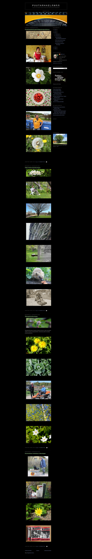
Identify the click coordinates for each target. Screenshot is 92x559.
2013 (55, 31)
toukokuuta (57, 35)
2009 (55, 48)
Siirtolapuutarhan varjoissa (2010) (59, 113)
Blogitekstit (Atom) (30, 552)
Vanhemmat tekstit (47, 550)
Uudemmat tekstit (28, 550)
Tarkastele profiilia (57, 63)
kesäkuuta (57, 34)
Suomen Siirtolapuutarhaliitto (58, 101)
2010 (55, 47)
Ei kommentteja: (41, 310)
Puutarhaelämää (46, 5)
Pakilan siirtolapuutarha (57, 94)
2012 (55, 32)
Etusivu (37, 550)
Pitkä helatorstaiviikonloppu (32, 167)
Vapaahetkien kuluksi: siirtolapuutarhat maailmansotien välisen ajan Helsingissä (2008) (59, 111)
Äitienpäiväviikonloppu (31, 316)
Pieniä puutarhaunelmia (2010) (58, 115)
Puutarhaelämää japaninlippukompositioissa (37, 29)
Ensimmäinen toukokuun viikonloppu (35, 453)
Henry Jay (62, 54)
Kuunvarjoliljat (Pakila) (57, 90)
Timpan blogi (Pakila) (57, 89)
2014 (55, 29)
